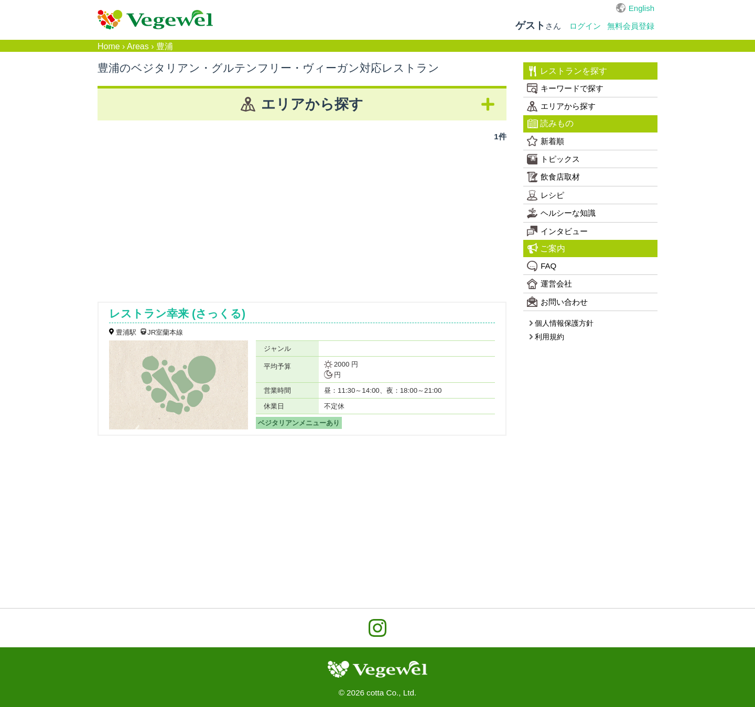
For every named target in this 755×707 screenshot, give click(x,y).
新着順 (545, 141)
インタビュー (557, 231)
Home (109, 46)
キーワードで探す (565, 88)
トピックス (553, 159)
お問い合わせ (557, 301)
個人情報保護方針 (561, 323)
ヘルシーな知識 (561, 213)
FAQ (541, 266)
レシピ (545, 195)
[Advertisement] (302, 218)
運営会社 (549, 284)
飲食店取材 (553, 177)
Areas (138, 46)
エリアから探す (561, 106)
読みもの (550, 123)
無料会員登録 (630, 25)
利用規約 (546, 337)
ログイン (585, 25)
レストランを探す (567, 71)
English (641, 8)
